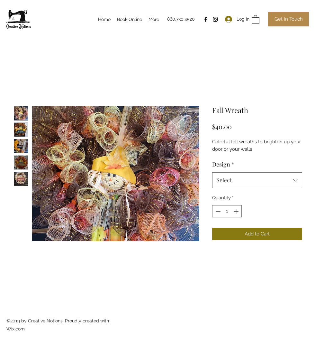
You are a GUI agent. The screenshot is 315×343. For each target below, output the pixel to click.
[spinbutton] (227, 211)
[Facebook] (206, 19)
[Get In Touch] (288, 19)
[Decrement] (217, 211)
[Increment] (236, 211)
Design (223, 164)
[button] (255, 19)
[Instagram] (215, 19)
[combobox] (257, 180)
